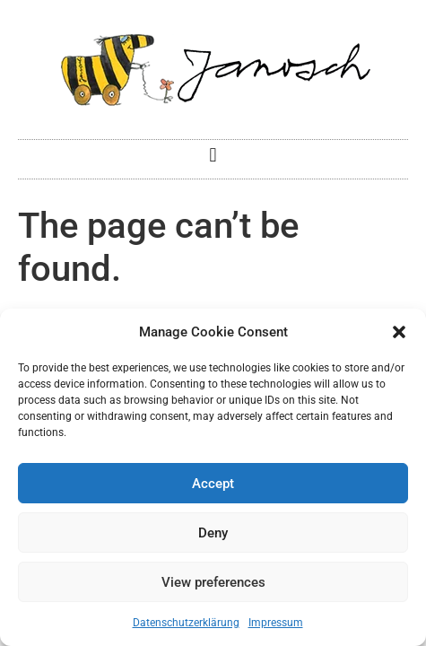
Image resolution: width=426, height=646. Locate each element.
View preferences (213, 582)
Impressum (275, 622)
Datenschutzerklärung (186, 622)
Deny (213, 533)
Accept (213, 484)
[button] (399, 332)
